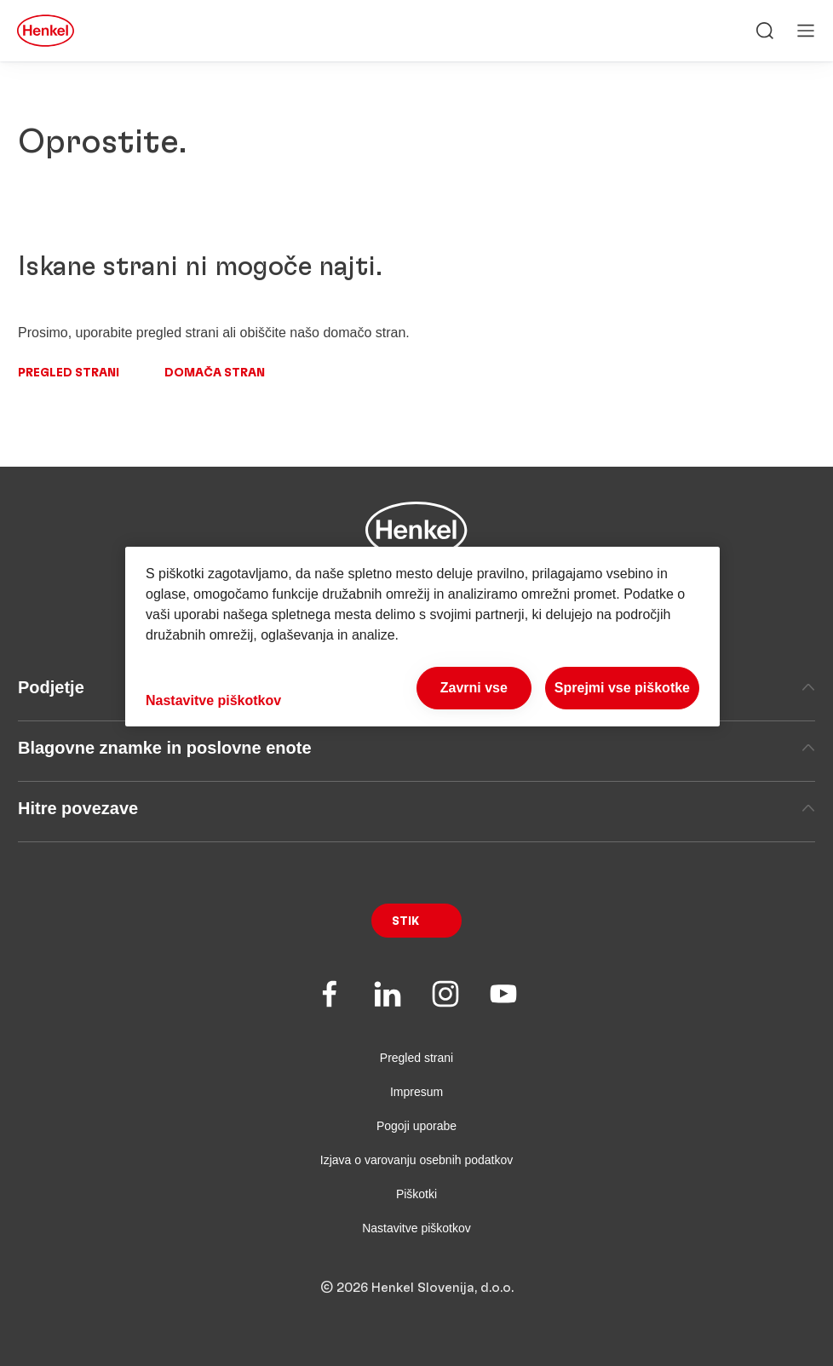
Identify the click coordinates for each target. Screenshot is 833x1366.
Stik (405, 921)
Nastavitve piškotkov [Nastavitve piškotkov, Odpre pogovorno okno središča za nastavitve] (213, 700)
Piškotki (416, 1194)
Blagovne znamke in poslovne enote (416, 747)
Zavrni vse (474, 687)
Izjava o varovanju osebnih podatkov (416, 1160)
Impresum (416, 1092)
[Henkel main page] (45, 31)
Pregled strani (68, 373)
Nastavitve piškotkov (416, 1228)
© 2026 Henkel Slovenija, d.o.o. (417, 1287)
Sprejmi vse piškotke (622, 687)
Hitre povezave (416, 808)
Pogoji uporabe (416, 1126)
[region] (422, 636)
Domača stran (214, 373)
